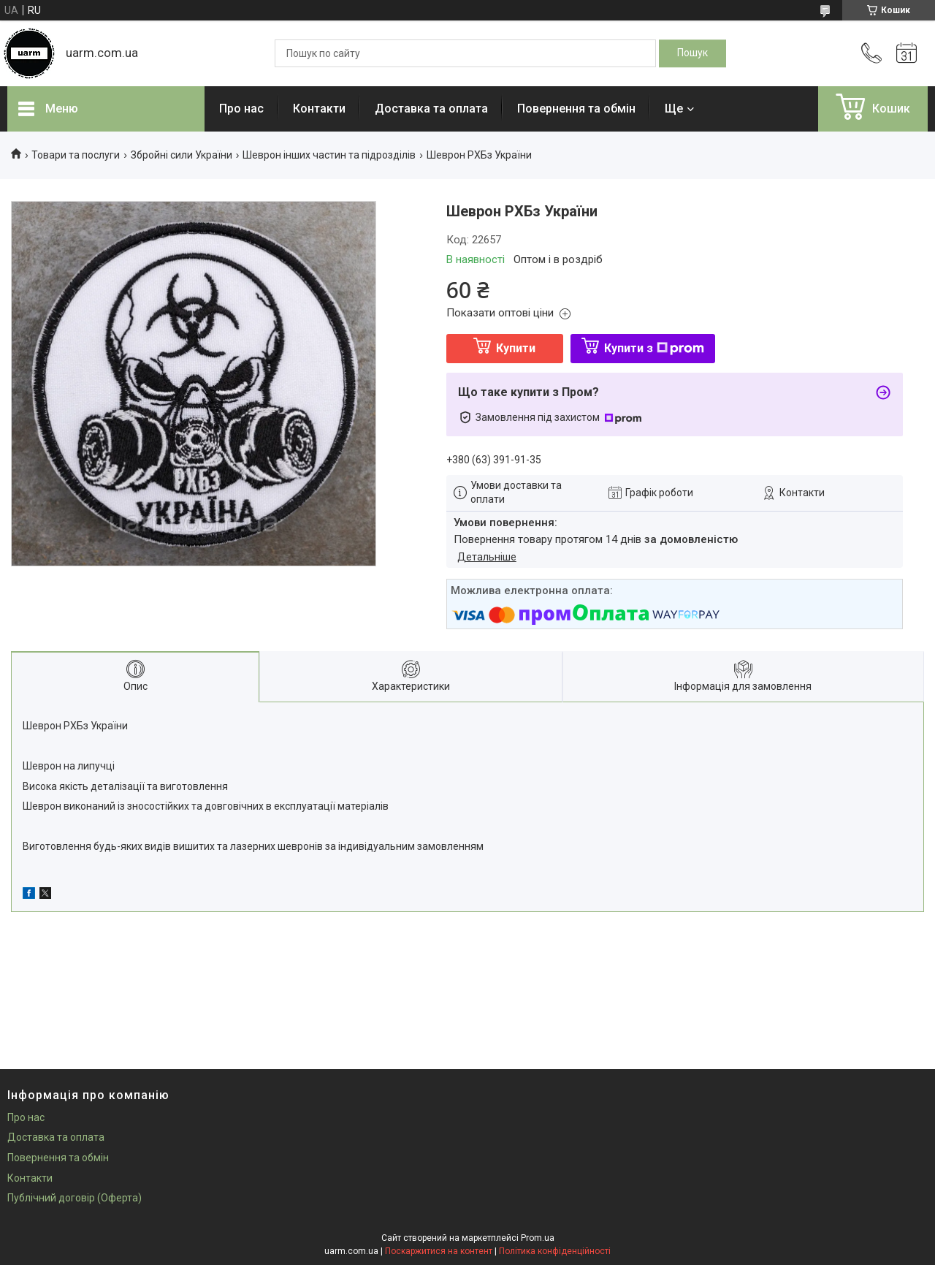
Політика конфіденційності (555, 1251)
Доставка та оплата (431, 108)
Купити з (654, 348)
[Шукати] (692, 53)
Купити (515, 348)
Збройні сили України (181, 155)
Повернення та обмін (576, 108)
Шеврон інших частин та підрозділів (329, 155)
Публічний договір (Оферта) (74, 1198)
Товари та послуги (75, 155)
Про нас (241, 108)
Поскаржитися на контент (438, 1251)
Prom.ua (537, 1238)
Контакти (319, 108)
